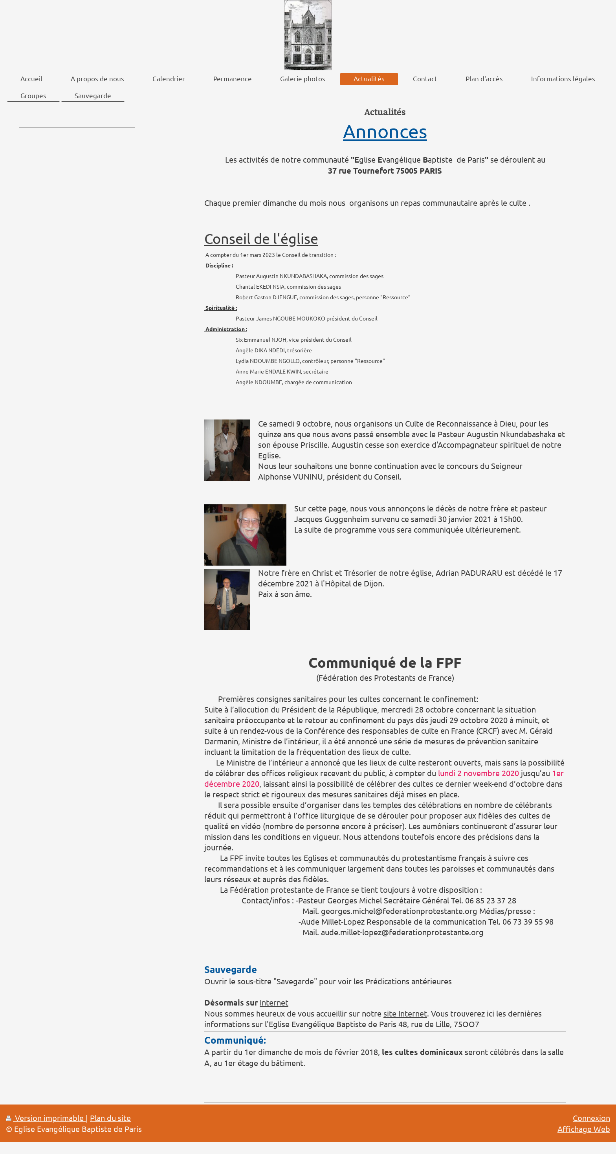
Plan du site (110, 1118)
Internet (274, 1002)
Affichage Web (583, 1129)
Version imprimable (46, 1118)
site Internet (405, 1013)
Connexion (591, 1118)
